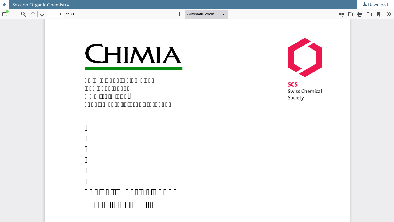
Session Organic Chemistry (40, 4)
